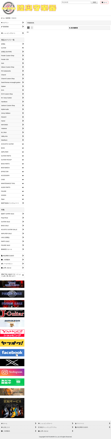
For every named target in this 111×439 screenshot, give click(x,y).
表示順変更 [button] (73, 28)
